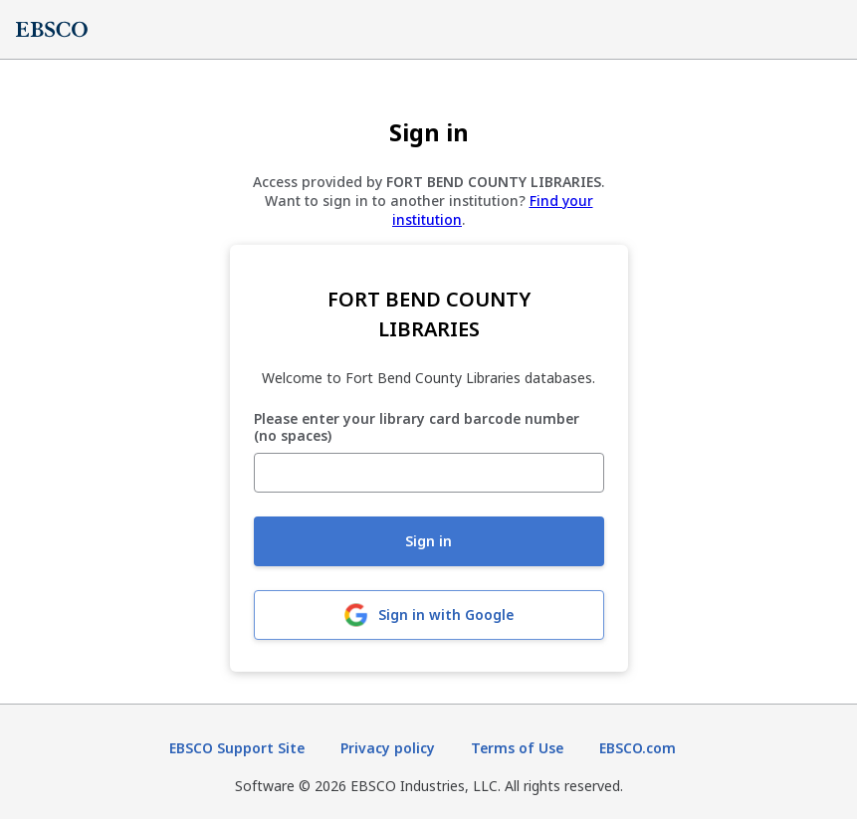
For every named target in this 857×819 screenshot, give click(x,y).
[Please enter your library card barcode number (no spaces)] (429, 473)
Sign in (428, 540)
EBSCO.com (637, 747)
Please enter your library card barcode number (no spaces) (416, 428)
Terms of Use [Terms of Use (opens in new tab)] (517, 747)
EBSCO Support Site (237, 747)
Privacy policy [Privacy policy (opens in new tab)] (387, 747)
